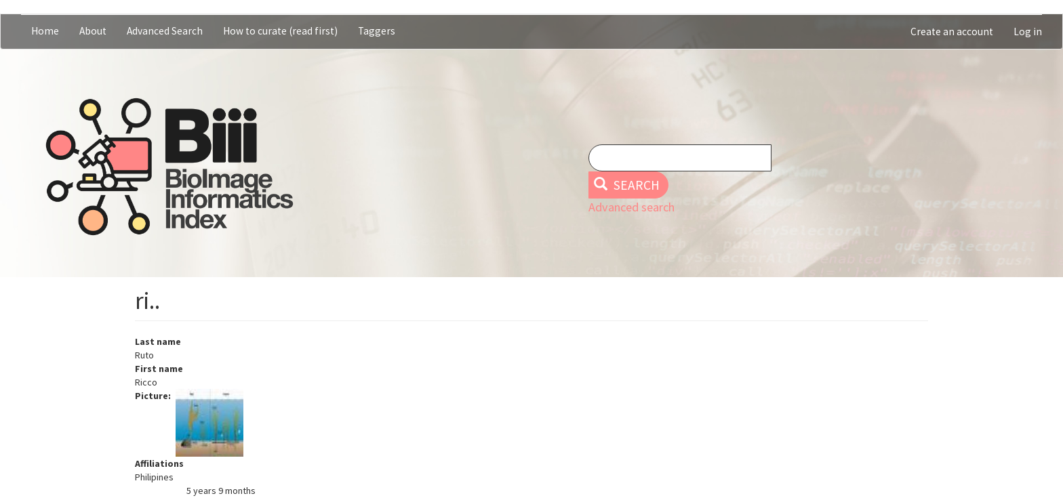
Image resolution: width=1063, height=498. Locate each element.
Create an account (951, 31)
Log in (1028, 31)
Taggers (376, 30)
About (92, 30)
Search (627, 185)
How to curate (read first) (280, 30)
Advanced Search (165, 30)
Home (45, 30)
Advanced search (631, 207)
